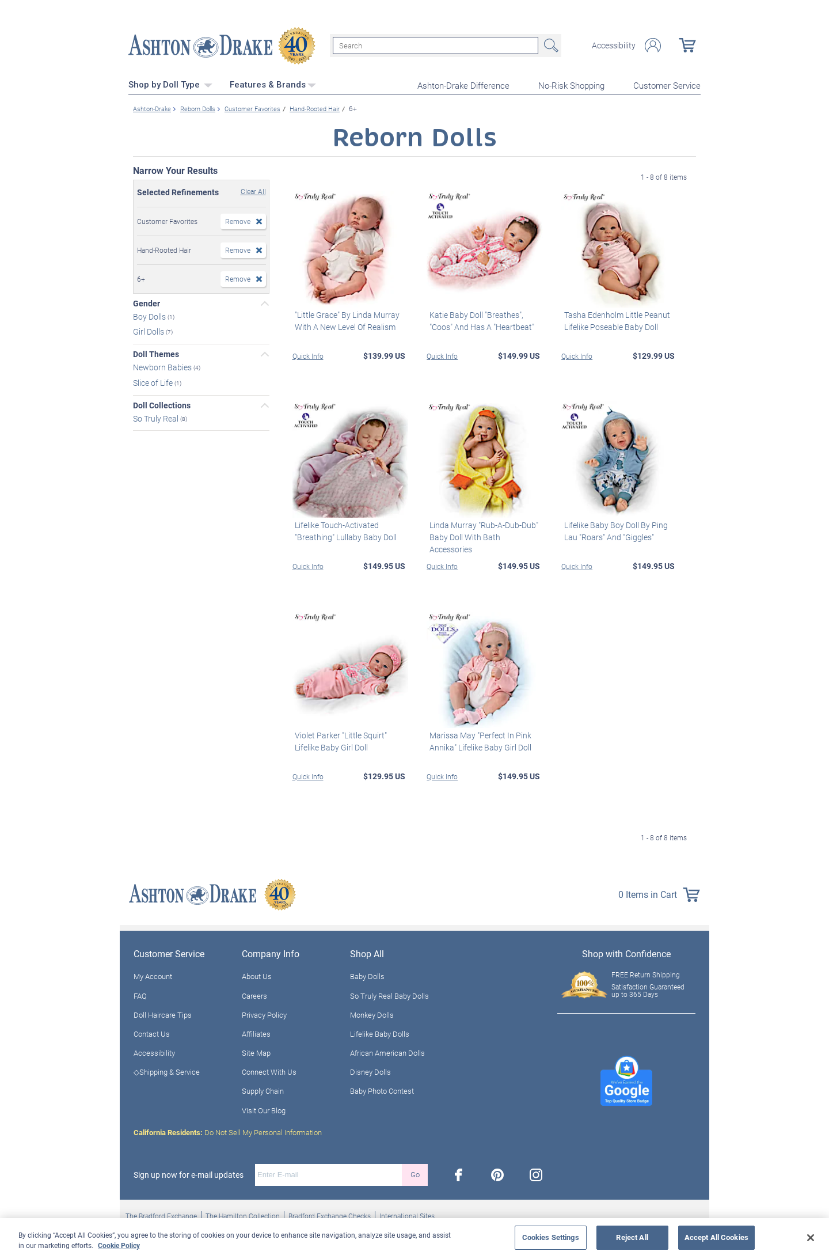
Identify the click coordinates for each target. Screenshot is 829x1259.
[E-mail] (328, 1173)
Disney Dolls (370, 1070)
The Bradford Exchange (161, 1214)
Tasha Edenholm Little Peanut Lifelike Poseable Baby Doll (614, 319)
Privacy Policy (264, 1013)
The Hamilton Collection (243, 1214)
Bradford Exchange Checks (329, 1214)
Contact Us (152, 1032)
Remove (237, 219)
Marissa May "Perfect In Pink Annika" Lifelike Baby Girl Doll (477, 739)
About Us (257, 975)
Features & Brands (273, 83)
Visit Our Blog (264, 1108)
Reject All (632, 1237)
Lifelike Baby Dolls (379, 1032)
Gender (146, 302)
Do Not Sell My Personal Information (228, 1130)
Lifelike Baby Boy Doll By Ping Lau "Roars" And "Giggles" (613, 529)
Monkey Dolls (372, 1013)
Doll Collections (162, 404)
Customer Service (667, 84)
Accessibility (614, 45)
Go (415, 1173)
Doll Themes (156, 353)
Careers (254, 994)
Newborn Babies (163, 365)
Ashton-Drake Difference (463, 84)
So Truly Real (156, 416)
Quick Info (308, 354)
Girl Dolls (149, 330)
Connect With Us (269, 1070)
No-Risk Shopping (571, 84)
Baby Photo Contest (382, 1089)
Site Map (256, 1051)
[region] (414, 1238)
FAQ (140, 994)
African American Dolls (387, 1051)
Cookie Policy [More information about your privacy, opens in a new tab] (119, 1245)
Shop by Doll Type (170, 83)
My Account (153, 975)
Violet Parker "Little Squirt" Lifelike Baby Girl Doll (338, 739)
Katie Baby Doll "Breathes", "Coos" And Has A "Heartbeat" (479, 319)
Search (549, 45)
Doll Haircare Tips (163, 1013)
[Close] (810, 1237)
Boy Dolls (150, 314)
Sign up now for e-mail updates (189, 1173)
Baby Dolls (367, 975)
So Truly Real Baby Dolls (389, 994)
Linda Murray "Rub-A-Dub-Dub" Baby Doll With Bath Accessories (484, 529)
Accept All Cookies (716, 1237)
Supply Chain (263, 1089)
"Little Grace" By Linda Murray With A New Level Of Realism (344, 319)
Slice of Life (153, 381)
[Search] (435, 45)
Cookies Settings (550, 1237)
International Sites (407, 1214)
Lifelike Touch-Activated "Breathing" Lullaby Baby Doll (343, 529)
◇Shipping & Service (167, 1070)
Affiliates (256, 1032)
